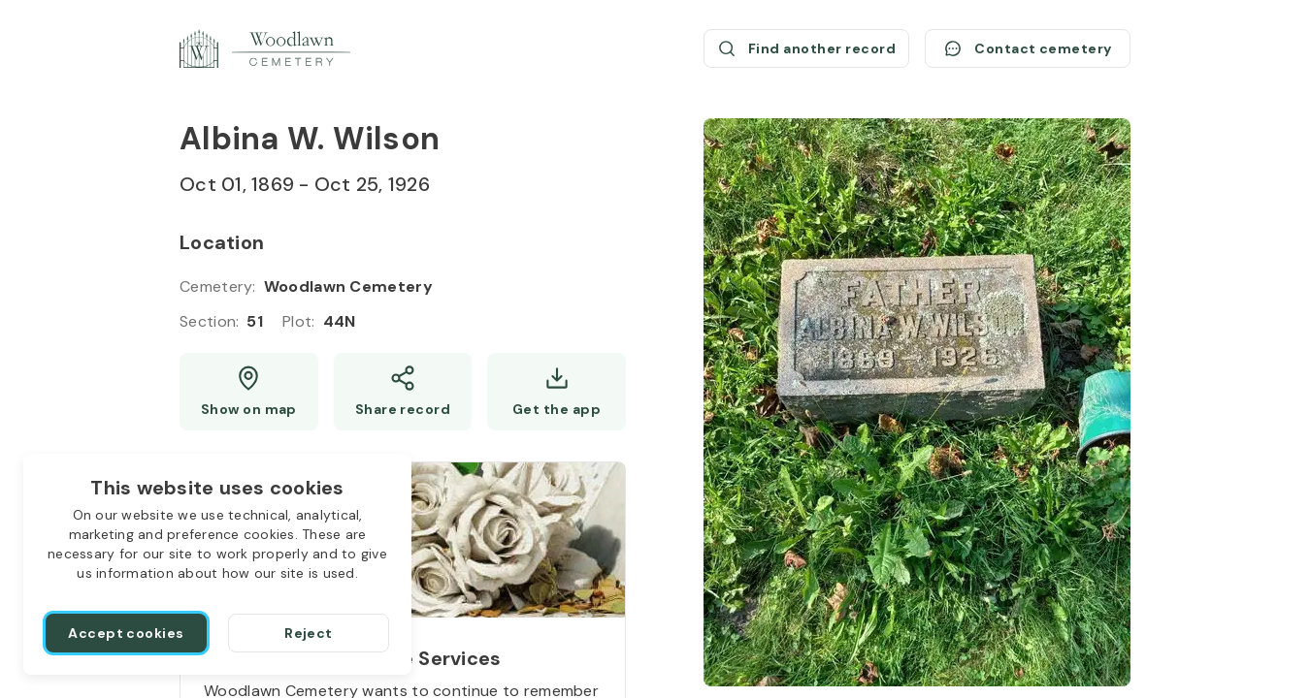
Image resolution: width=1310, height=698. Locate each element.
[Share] (403, 391)
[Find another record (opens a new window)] (806, 48)
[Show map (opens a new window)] (249, 391)
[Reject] (308, 633)
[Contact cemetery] (1027, 48)
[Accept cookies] (126, 633)
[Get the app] (556, 391)
